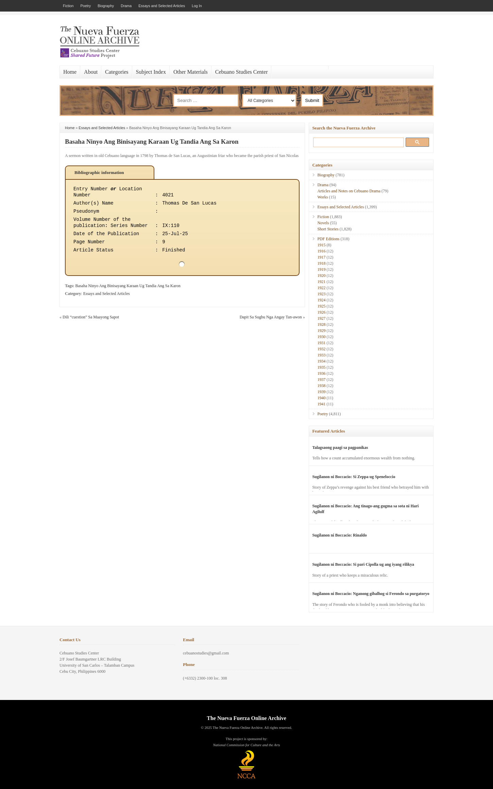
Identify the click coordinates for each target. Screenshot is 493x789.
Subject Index (151, 72)
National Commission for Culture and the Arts (246, 745)
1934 (321, 361)
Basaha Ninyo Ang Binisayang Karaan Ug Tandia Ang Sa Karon (151, 141)
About (91, 72)
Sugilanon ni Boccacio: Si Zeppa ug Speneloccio (353, 476)
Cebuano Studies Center (241, 72)
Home (69, 72)
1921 (321, 281)
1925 (321, 306)
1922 (321, 287)
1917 (321, 257)
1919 (321, 269)
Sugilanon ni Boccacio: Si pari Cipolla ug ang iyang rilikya (363, 564)
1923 (321, 294)
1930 (321, 336)
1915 (321, 245)
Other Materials (190, 72)
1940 (321, 398)
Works (322, 197)
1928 (321, 324)
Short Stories (327, 229)
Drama (126, 6)
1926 (321, 312)
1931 (321, 342)
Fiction (68, 6)
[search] (357, 142)
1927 (321, 318)
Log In (197, 6)
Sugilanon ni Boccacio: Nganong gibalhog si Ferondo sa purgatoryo (370, 593)
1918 (321, 263)
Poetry (85, 6)
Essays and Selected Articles (161, 6)
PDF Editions (328, 238)
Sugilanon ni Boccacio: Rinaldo (339, 535)
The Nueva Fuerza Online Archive (246, 718)
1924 (321, 300)
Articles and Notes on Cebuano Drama (348, 191)
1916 (321, 251)
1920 (321, 275)
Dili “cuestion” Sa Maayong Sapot (91, 317)
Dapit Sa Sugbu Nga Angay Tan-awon (271, 317)
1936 (321, 373)
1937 (321, 379)
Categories (116, 72)
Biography (106, 6)
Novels (323, 223)
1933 (321, 355)
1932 (321, 349)
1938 (321, 385)
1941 (321, 404)
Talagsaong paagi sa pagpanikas (340, 447)
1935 (321, 367)
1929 (321, 330)
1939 (321, 391)
